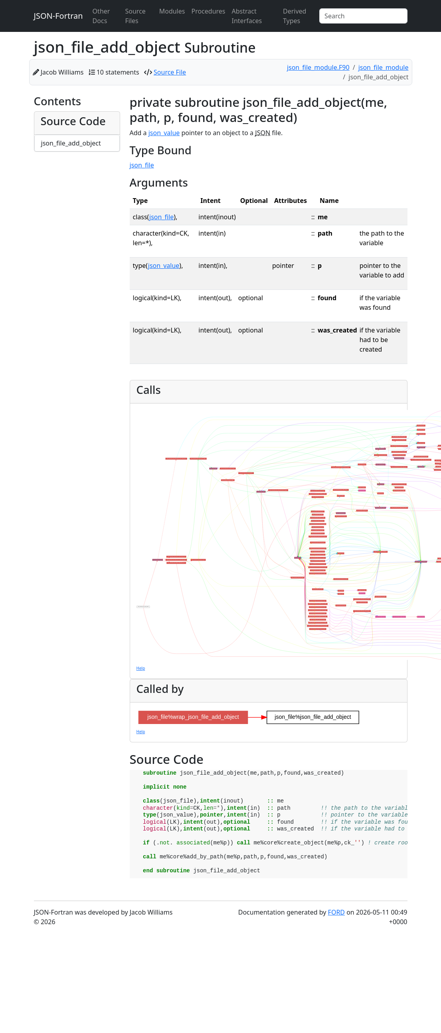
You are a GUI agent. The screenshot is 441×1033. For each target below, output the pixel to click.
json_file (142, 165)
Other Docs (101, 16)
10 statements (118, 72)
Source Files (135, 16)
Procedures (208, 11)
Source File (170, 72)
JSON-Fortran (58, 15)
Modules (172, 11)
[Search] (363, 16)
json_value (164, 132)
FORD (336, 912)
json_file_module (383, 67)
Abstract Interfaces (247, 16)
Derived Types (294, 16)
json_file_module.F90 (318, 67)
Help (140, 668)
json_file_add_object (71, 143)
